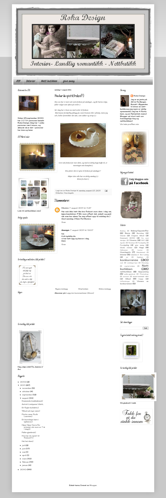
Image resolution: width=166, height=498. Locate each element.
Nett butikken (49, 81)
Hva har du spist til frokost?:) (30, 437)
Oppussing (143, 272)
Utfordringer (125, 281)
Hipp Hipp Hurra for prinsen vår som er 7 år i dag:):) (33, 427)
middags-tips (132, 263)
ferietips (131, 243)
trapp (141, 279)
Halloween (124, 250)
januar (25, 465)
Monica (64, 208)
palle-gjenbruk (129, 274)
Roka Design (139, 96)
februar (25, 462)
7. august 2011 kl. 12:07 (81, 230)
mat (121, 263)
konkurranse (129, 260)
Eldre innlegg (105, 289)
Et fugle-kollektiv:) (30, 408)
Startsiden (83, 289)
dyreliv (122, 243)
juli (23, 445)
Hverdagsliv (69, 193)
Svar (63, 222)
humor (140, 250)
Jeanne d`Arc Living (140, 255)
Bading (122, 231)
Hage (141, 247)
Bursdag (140, 233)
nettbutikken (126, 272)
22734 (24, 120)
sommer (126, 276)
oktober (26, 391)
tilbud (128, 279)
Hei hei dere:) (27, 441)
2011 (23, 385)
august (25, 398)
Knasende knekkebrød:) (32, 401)
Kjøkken (140, 257)
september (27, 395)
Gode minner (126, 248)
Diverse (133, 240)
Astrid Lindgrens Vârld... (33, 404)
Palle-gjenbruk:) (29, 432)
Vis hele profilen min (129, 124)
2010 (23, 469)
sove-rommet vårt (141, 276)
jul (127, 257)
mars (24, 459)
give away (68, 81)
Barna (127, 233)
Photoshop (144, 274)
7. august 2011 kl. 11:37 (80, 208)
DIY (18, 81)
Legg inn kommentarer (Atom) (80, 293)
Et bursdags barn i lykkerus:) (30, 421)
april (24, 455)
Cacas (122, 236)
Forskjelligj (124, 245)
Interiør (30, 81)
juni (24, 449)
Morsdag (145, 263)
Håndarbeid (140, 252)
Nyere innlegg (61, 289)
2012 (23, 382)
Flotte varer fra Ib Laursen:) (30, 415)
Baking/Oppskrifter (140, 231)
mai (24, 452)
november (27, 388)
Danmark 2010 (127, 238)
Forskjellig (142, 243)
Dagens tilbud (137, 236)
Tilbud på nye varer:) (31, 411)
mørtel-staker (129, 266)
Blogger (93, 485)
